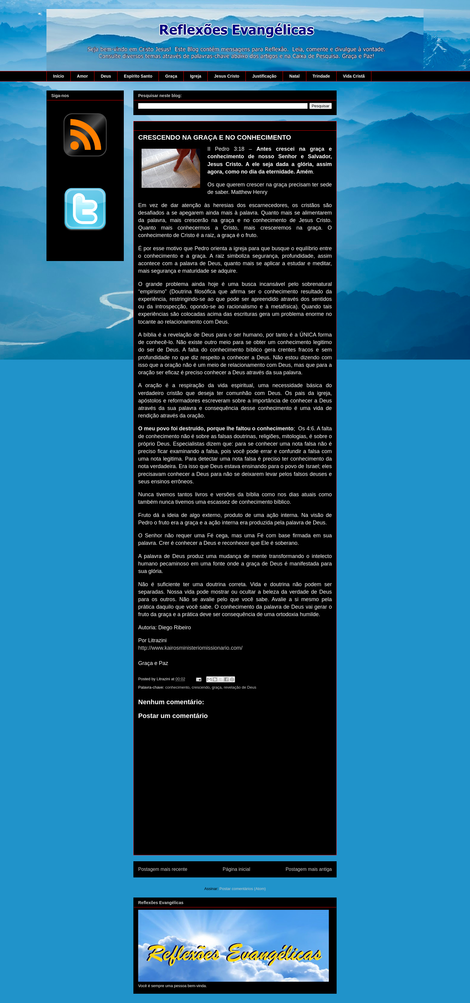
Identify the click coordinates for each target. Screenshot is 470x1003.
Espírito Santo (138, 76)
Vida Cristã (354, 76)
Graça (171, 76)
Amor (82, 76)
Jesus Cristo (226, 76)
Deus (106, 76)
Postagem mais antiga (309, 869)
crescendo (201, 687)
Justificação (264, 76)
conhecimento (177, 687)
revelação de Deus (240, 687)
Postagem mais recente (162, 869)
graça (217, 687)
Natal (294, 76)
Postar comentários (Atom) (242, 888)
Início (58, 76)
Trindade (321, 76)
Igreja (195, 76)
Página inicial (236, 869)
